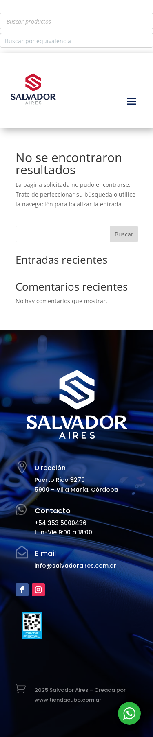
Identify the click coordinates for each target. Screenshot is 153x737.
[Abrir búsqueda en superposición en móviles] (76, 21)
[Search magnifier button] (146, 40)
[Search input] (70, 40)
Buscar (124, 234)
